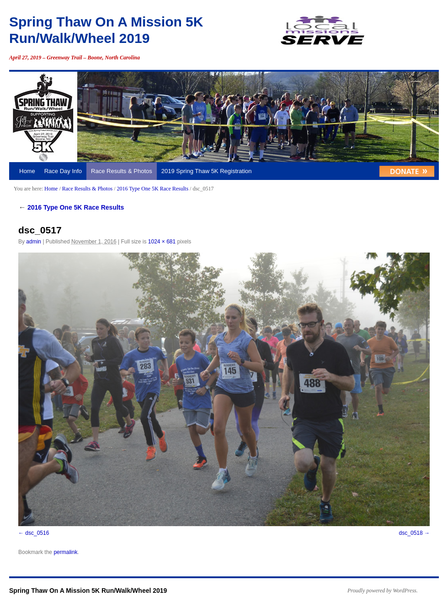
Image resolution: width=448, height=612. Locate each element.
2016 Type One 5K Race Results (152, 188)
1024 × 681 (162, 241)
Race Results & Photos (121, 171)
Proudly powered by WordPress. (382, 590)
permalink (65, 552)
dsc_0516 (37, 533)
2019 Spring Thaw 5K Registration (206, 171)
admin (33, 241)
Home (27, 171)
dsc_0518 (411, 533)
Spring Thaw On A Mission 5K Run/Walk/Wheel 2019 (88, 590)
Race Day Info (63, 171)
